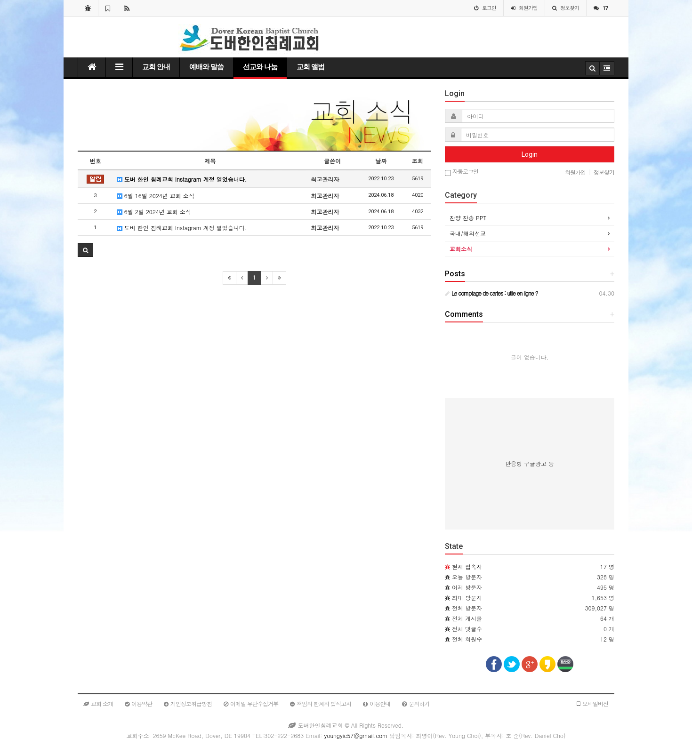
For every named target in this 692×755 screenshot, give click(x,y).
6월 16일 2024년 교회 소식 (155, 196)
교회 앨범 (310, 67)
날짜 (380, 161)
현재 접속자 (467, 566)
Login (530, 154)
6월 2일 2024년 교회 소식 (154, 212)
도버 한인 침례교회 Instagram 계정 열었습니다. (182, 179)
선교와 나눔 (260, 67)
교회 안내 (156, 67)
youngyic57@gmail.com (355, 735)
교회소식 (461, 249)
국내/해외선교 (468, 233)
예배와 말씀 (206, 67)
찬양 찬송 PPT (468, 218)
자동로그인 (461, 172)
